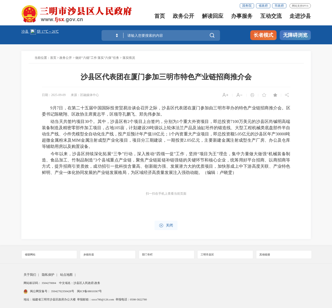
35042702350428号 (62, 291)
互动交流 (271, 16)
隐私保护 (48, 274)
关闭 (166, 225)
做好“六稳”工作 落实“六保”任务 (97, 57)
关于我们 (30, 274)
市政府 (279, 5)
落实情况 (128, 57)
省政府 (263, 5)
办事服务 (242, 16)
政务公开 (183, 16)
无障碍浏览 (295, 35)
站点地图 (66, 274)
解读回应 (212, 16)
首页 (159, 16)
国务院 (247, 5)
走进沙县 (300, 16)
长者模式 (263, 35)
